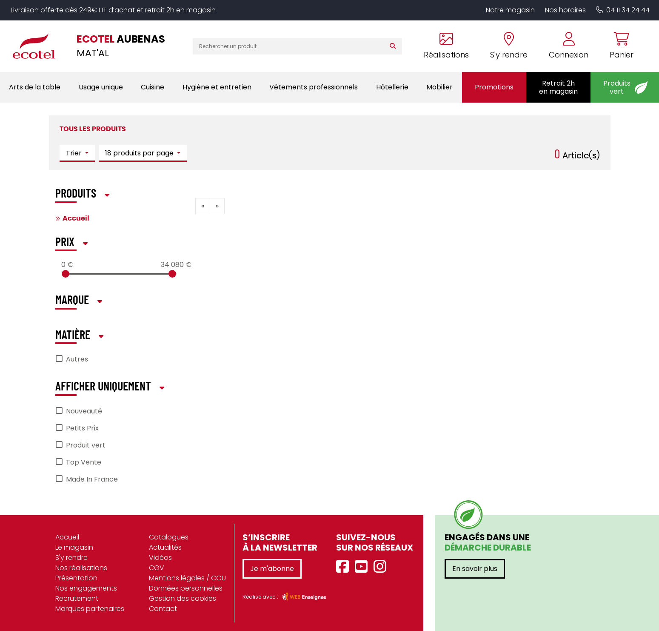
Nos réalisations (81, 568)
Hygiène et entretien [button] (217, 87)
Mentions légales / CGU (187, 578)
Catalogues (168, 537)
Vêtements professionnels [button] (313, 87)
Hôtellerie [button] (392, 87)
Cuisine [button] (152, 87)
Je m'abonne (272, 569)
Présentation (76, 578)
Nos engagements (86, 588)
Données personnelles (186, 588)
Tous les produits (93, 129)
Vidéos (160, 557)
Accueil (76, 218)
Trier (74, 153)
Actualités (165, 547)
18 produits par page (140, 153)
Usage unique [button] (101, 87)
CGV (156, 568)
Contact (163, 609)
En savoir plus (474, 569)
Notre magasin (510, 10)
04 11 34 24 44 (623, 10)
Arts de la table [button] (34, 87)
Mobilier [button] (439, 87)
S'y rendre (71, 557)
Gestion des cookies (182, 598)
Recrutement (76, 598)
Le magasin (74, 547)
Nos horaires (565, 10)
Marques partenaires (89, 609)
